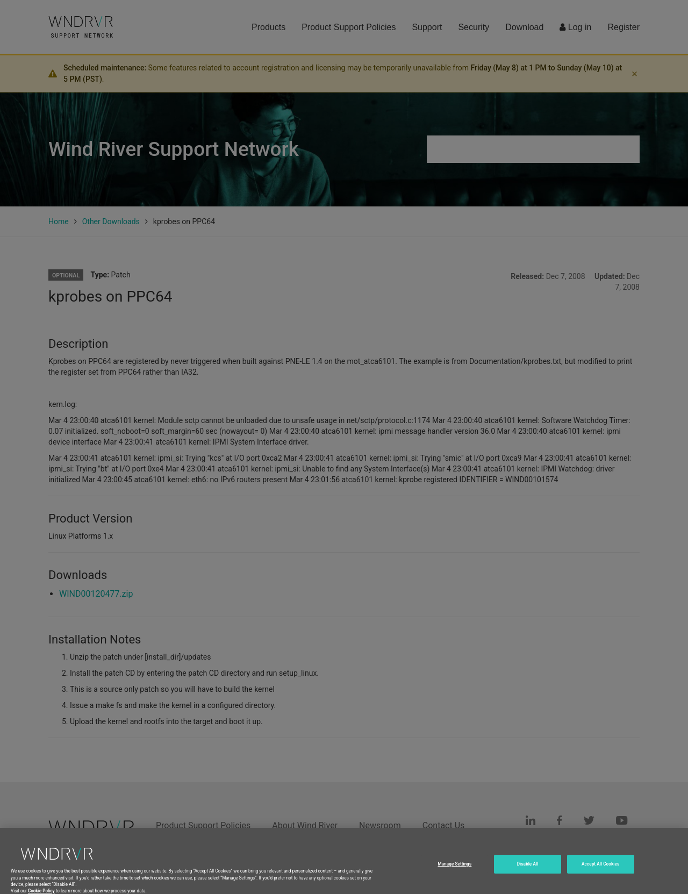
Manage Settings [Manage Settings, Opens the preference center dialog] (454, 875)
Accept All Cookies (600, 875)
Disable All (528, 875)
